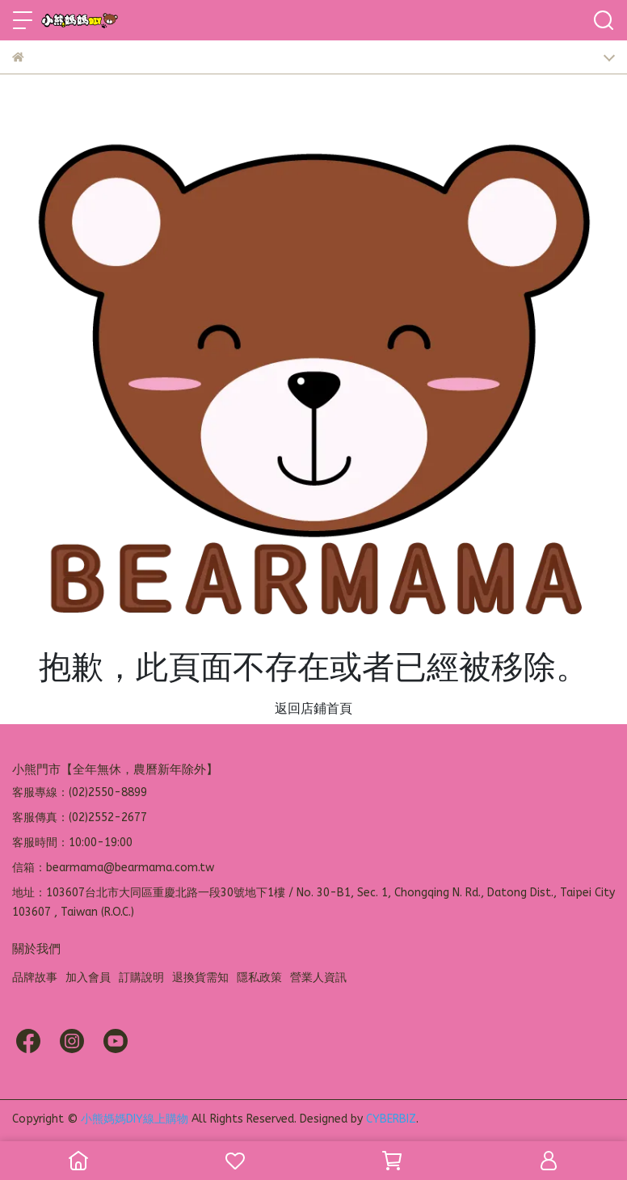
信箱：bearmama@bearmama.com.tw (113, 867)
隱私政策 (259, 977)
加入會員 (88, 977)
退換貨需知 (200, 977)
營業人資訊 (318, 977)
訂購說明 (141, 977)
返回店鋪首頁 (313, 708)
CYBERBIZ (391, 1119)
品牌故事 (34, 977)
